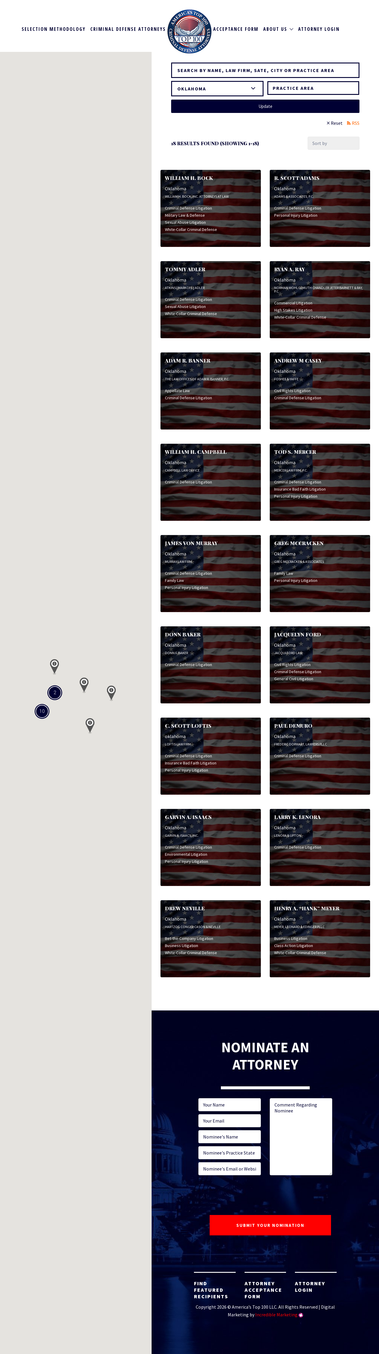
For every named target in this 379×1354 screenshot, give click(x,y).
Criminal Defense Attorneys (128, 29)
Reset (337, 123)
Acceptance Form (235, 29)
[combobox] (313, 88)
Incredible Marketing (276, 1315)
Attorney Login (319, 29)
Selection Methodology (54, 29)
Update (265, 106)
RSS (355, 123)
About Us (275, 29)
